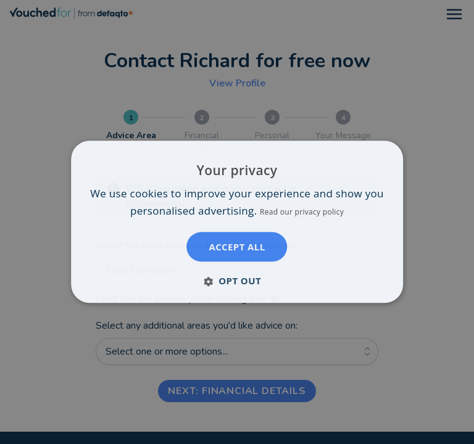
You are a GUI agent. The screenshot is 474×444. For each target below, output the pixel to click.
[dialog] (237, 222)
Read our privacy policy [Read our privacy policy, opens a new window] (302, 212)
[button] (237, 281)
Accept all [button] (237, 247)
